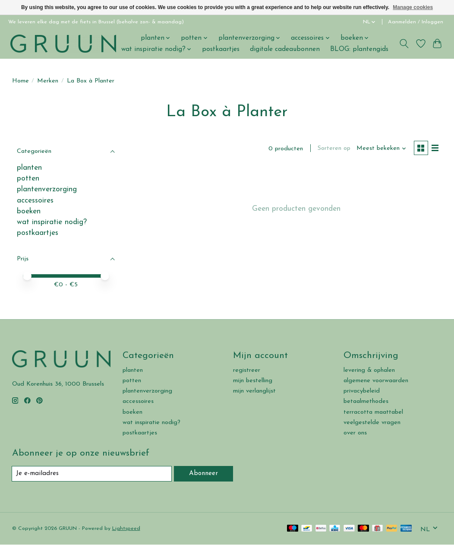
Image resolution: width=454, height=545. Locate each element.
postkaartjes (221, 49)
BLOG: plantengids (359, 49)
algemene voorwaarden (376, 380)
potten (28, 178)
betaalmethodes (366, 401)
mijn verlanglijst (254, 391)
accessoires (35, 200)
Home (20, 81)
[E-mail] (92, 474)
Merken (47, 81)
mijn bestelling (252, 380)
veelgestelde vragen (372, 422)
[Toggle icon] (403, 43)
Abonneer (204, 473)
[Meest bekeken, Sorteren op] (380, 149)
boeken (29, 211)
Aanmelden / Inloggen (415, 22)
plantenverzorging (47, 189)
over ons (355, 433)
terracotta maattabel (373, 412)
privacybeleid (362, 391)
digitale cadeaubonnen (285, 49)
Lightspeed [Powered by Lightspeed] (126, 529)
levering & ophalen (369, 370)
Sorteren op (332, 149)
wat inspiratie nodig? (52, 222)
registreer (246, 370)
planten (29, 167)
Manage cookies (413, 7)
